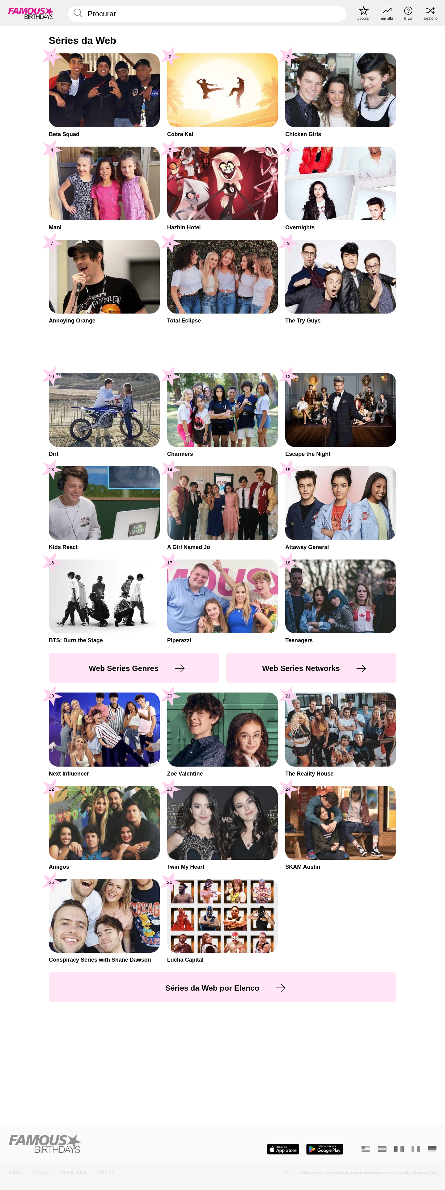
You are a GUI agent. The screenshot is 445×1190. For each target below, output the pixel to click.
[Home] (113, 1144)
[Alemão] (432, 1149)
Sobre (14, 1172)
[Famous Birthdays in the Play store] (324, 1149)
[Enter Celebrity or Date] (207, 14)
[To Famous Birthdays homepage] (31, 13)
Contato (41, 1172)
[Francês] (399, 1149)
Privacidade (74, 1172)
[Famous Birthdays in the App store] (283, 1149)
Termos (106, 1172)
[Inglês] (365, 1149)
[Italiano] (415, 1149)
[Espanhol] (382, 1149)
